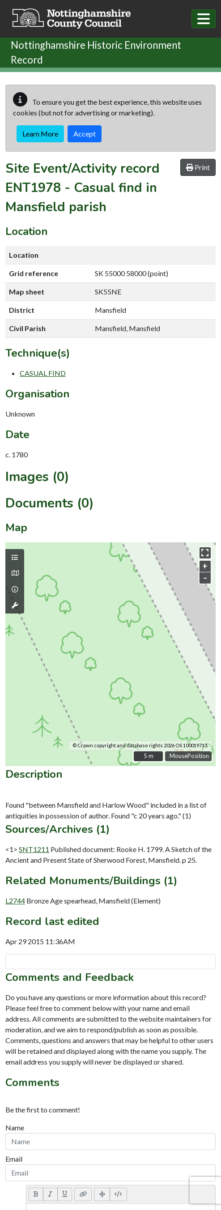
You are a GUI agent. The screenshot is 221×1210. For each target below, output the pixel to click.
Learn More (40, 133)
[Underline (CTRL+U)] (64, 1194)
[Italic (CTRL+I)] (50, 1194)
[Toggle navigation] (203, 18)
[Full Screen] (102, 1194)
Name (14, 1127)
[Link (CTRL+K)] (83, 1194)
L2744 (15, 900)
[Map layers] (15, 558)
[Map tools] (15, 605)
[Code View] (118, 1194)
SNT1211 (34, 849)
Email (13, 1159)
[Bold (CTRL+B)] (36, 1194)
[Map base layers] (15, 573)
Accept (84, 133)
